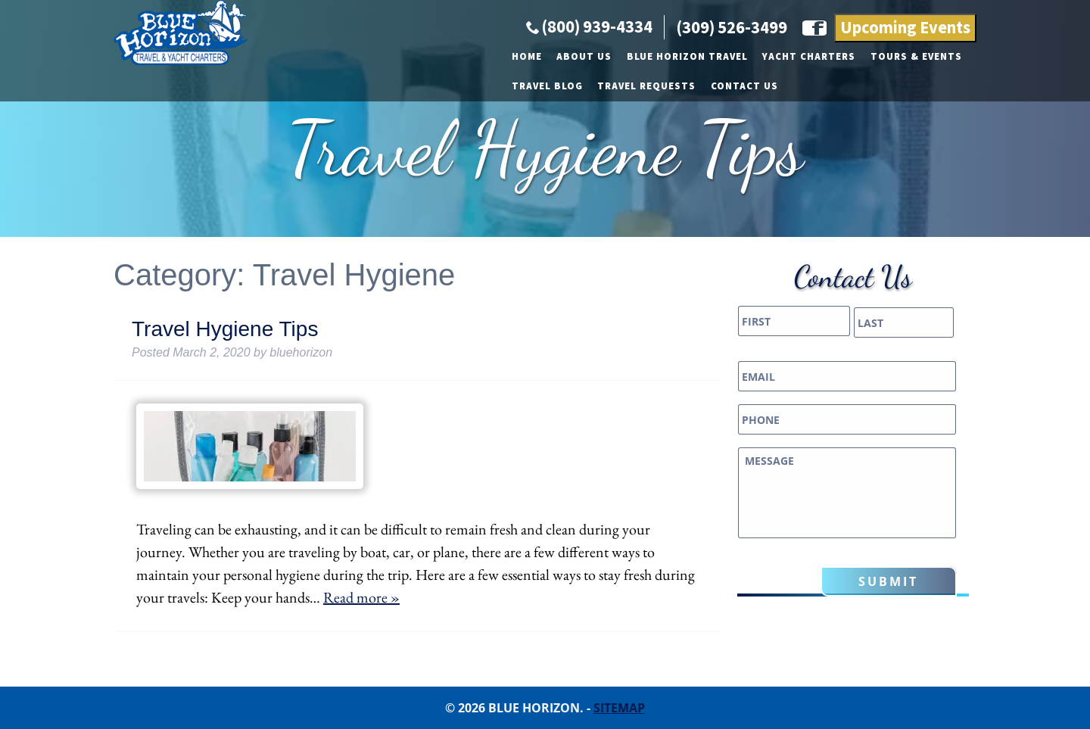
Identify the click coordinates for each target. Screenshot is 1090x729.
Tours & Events (646, 127)
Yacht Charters (538, 127)
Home (256, 127)
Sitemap (619, 707)
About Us (313, 127)
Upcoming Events (905, 98)
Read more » (361, 597)
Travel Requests (842, 127)
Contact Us (939, 127)
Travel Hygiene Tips (225, 329)
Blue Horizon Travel (417, 127)
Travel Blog (741, 127)
